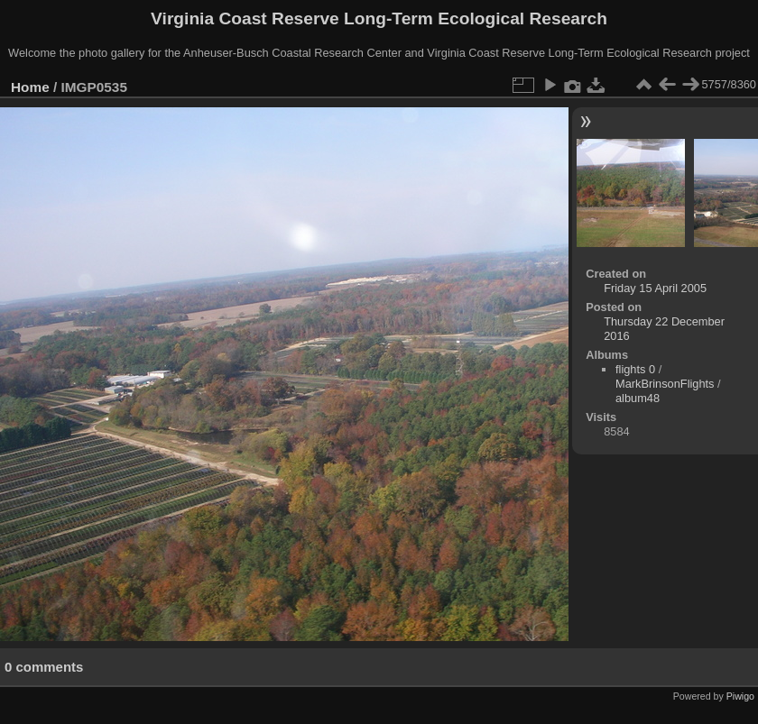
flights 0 (635, 369)
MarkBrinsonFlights (665, 383)
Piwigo (740, 696)
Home (30, 87)
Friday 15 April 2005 (655, 288)
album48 (637, 398)
